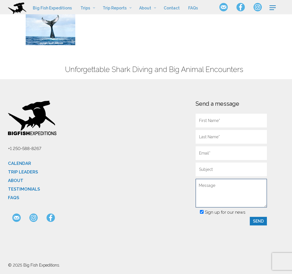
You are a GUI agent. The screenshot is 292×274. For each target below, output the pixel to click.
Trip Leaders (23, 172)
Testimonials (24, 189)
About (15, 180)
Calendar (19, 163)
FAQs (13, 197)
